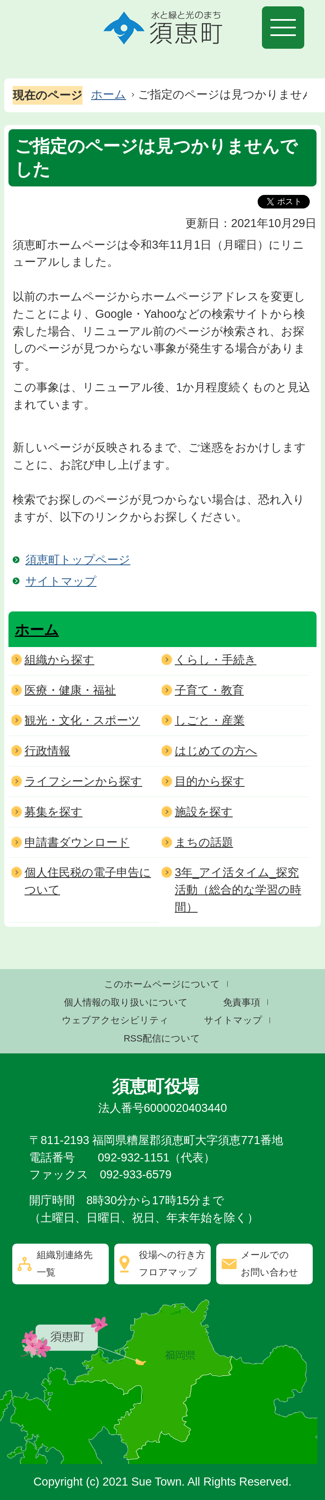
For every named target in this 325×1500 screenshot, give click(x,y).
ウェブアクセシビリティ (115, 1020)
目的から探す (210, 781)
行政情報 (47, 750)
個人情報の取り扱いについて (126, 1002)
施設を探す (204, 811)
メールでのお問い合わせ (269, 1264)
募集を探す (54, 811)
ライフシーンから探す (83, 781)
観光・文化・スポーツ (82, 720)
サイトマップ (60, 581)
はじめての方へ (216, 750)
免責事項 (241, 1002)
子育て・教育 (209, 690)
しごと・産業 (210, 720)
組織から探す (59, 659)
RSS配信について (162, 1038)
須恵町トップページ (77, 559)
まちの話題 (204, 842)
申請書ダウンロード (77, 842)
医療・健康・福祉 (70, 690)
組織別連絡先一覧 (65, 1264)
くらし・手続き (215, 659)
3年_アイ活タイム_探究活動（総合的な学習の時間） (238, 890)
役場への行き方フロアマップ (172, 1264)
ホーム (108, 94)
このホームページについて (162, 984)
